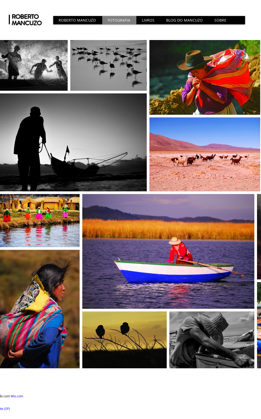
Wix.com (17, 396)
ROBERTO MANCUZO (27, 20)
